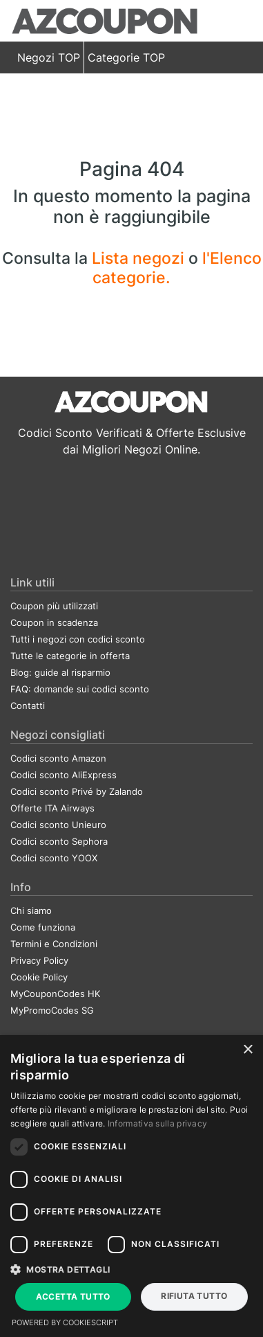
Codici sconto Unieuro (58, 824)
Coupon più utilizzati (54, 605)
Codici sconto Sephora (59, 841)
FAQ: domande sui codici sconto (79, 688)
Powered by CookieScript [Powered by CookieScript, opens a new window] (65, 1322)
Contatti (27, 705)
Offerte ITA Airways (52, 808)
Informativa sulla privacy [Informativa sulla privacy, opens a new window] (158, 1123)
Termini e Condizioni (53, 943)
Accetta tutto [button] (73, 1296)
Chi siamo (31, 910)
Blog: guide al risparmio (60, 672)
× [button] (247, 1050)
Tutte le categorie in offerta (70, 655)
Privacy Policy (39, 960)
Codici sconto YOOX (53, 857)
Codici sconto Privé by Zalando (76, 791)
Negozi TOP (48, 57)
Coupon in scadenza (54, 622)
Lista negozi (140, 258)
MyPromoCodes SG (52, 1010)
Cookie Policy (39, 976)
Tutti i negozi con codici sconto (77, 639)
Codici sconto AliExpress (63, 774)
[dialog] (131, 1186)
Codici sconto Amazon (58, 758)
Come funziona (42, 927)
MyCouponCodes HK (55, 993)
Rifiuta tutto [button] (194, 1296)
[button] (131, 1269)
